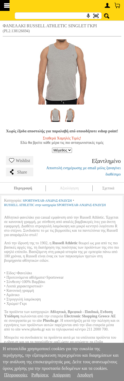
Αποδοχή (85, 375)
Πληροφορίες (16, 375)
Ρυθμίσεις (40, 375)
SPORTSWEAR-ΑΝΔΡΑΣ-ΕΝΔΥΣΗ (47, 201)
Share (18, 172)
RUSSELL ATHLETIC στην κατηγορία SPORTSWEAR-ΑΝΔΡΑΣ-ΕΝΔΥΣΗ (55, 205)
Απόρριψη (61, 375)
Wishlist (19, 160)
